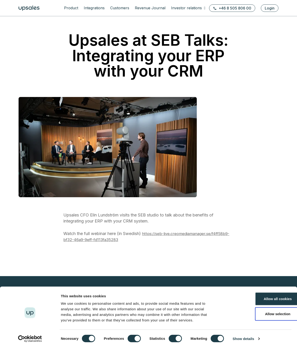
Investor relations (187, 8)
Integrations (94, 8)
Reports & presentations (183, 258)
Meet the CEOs (233, 275)
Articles (227, 264)
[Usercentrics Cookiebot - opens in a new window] (30, 335)
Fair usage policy (121, 280)
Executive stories (235, 280)
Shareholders (175, 275)
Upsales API (117, 221)
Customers (119, 8)
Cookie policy (119, 264)
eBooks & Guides (178, 210)
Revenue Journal (150, 8)
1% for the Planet (235, 227)
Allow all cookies (258, 296)
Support (171, 216)
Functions (115, 210)
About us (228, 210)
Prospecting (117, 227)
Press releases (176, 269)
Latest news (231, 258)
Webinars (229, 269)
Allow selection (258, 311)
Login (269, 8)
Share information (178, 280)
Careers (228, 216)
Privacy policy (119, 258)
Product (71, 8)
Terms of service (121, 269)
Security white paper (124, 275)
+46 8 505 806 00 (232, 8)
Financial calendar (179, 264)
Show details (243, 336)
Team (226, 221)
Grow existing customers (127, 233)
